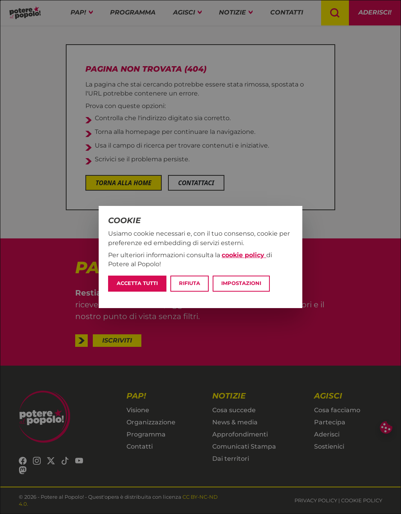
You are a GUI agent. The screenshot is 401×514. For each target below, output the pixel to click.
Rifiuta (189, 283)
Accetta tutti (137, 283)
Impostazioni (241, 283)
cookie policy (244, 255)
